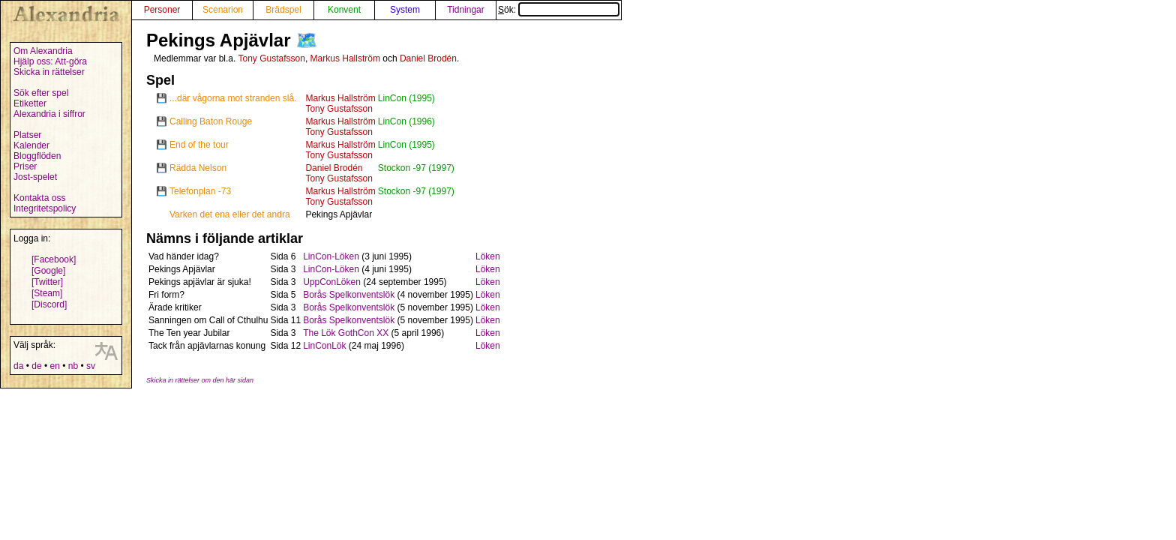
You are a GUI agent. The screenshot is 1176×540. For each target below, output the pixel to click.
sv (90, 366)
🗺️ (307, 40)
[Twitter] (47, 282)
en (54, 366)
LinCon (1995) (406, 98)
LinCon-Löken (331, 256)
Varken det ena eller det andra (230, 214)
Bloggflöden (37, 156)
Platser (27, 135)
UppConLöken (332, 282)
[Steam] (47, 293)
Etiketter (30, 103)
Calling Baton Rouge (211, 121)
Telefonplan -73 (200, 191)
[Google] (48, 271)
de (36, 366)
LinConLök (324, 345)
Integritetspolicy (45, 208)
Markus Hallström (345, 58)
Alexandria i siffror (50, 114)
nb (73, 366)
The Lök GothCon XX (345, 333)
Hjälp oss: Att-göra (50, 61)
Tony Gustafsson (271, 58)
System (405, 9)
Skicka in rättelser (49, 72)
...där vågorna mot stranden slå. (233, 98)
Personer (162, 9)
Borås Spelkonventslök (348, 295)
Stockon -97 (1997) (416, 168)
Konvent (344, 9)
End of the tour (199, 145)
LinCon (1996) (406, 121)
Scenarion (222, 9)
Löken (488, 256)
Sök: (559, 9)
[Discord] (49, 304)
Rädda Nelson (198, 168)
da (18, 366)
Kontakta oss (39, 198)
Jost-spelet (35, 177)
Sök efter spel (41, 93)
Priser (25, 166)
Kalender (32, 145)
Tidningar (465, 9)
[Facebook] (54, 259)
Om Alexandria (43, 51)
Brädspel (283, 9)
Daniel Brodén (428, 58)
